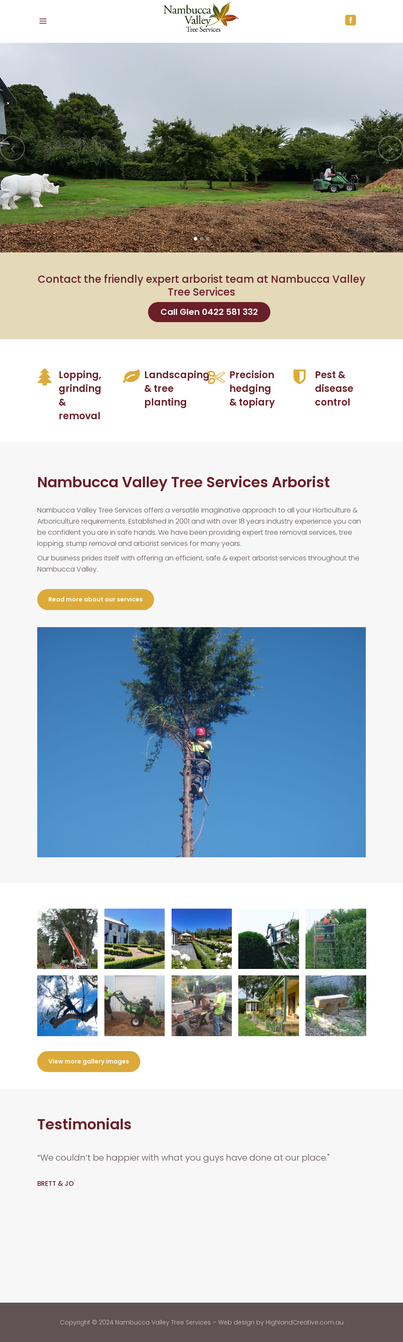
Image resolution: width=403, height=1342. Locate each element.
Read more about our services (95, 599)
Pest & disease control (334, 388)
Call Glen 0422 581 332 (209, 312)
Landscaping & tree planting (177, 388)
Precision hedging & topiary (252, 388)
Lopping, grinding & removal (80, 395)
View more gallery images (88, 1061)
